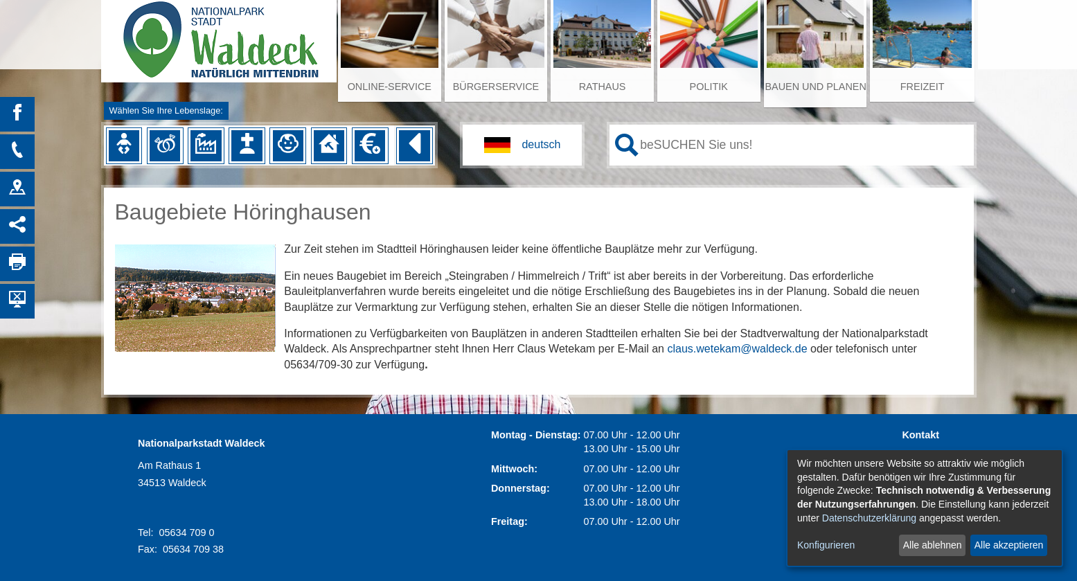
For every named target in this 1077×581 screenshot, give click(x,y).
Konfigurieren (826, 545)
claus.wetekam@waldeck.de (737, 349)
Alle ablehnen (932, 545)
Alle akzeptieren (1009, 545)
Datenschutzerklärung (869, 518)
